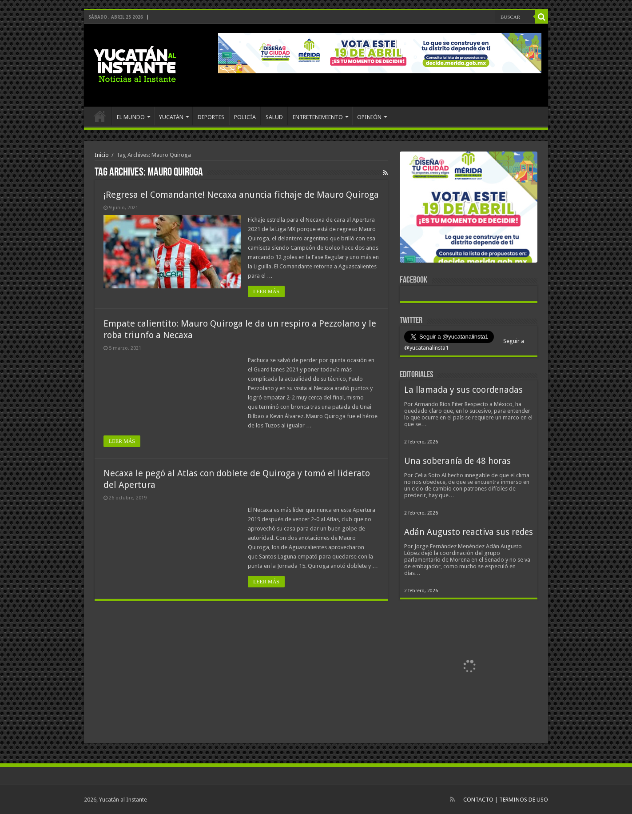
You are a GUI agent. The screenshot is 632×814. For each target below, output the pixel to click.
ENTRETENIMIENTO (318, 117)
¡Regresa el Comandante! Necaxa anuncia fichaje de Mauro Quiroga (241, 194)
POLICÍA (245, 117)
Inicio (102, 155)
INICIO (99, 116)
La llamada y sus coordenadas (463, 390)
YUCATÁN (171, 117)
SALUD (274, 117)
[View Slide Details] (468, 209)
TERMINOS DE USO (523, 799)
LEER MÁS (266, 291)
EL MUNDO (131, 117)
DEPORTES (211, 117)
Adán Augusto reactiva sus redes (468, 532)
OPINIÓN (369, 117)
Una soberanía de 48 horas (457, 461)
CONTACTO (478, 799)
